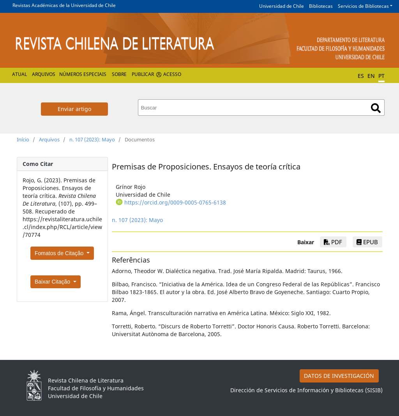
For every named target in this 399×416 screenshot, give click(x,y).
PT (381, 75)
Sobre (119, 74)
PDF (333, 242)
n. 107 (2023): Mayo (92, 139)
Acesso (172, 74)
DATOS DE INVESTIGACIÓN (339, 375)
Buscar (376, 108)
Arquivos (43, 74)
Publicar (143, 74)
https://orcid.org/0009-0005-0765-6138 (175, 202)
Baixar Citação (53, 282)
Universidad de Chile (281, 6)
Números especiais (82, 74)
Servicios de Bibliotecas (363, 6)
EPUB (367, 242)
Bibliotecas (321, 6)
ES (361, 75)
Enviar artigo (74, 109)
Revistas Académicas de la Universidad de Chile (64, 5)
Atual (19, 74)
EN (371, 75)
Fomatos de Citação (60, 253)
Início (23, 139)
